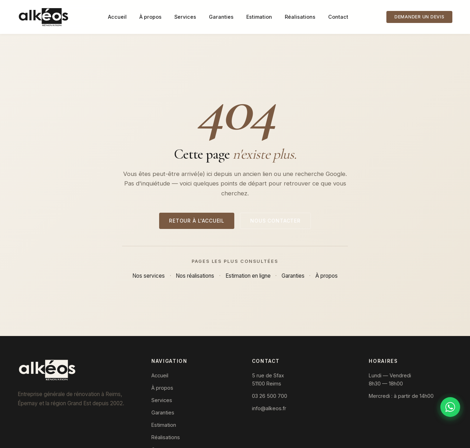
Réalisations (300, 17)
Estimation (259, 17)
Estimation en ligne (248, 275)
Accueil (117, 17)
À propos (150, 17)
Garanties (221, 17)
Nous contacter (275, 221)
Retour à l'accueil (196, 221)
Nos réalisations (195, 275)
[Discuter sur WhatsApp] (450, 407)
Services (185, 17)
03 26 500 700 (269, 396)
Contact (338, 17)
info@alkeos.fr (269, 408)
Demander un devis (419, 16)
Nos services (148, 275)
